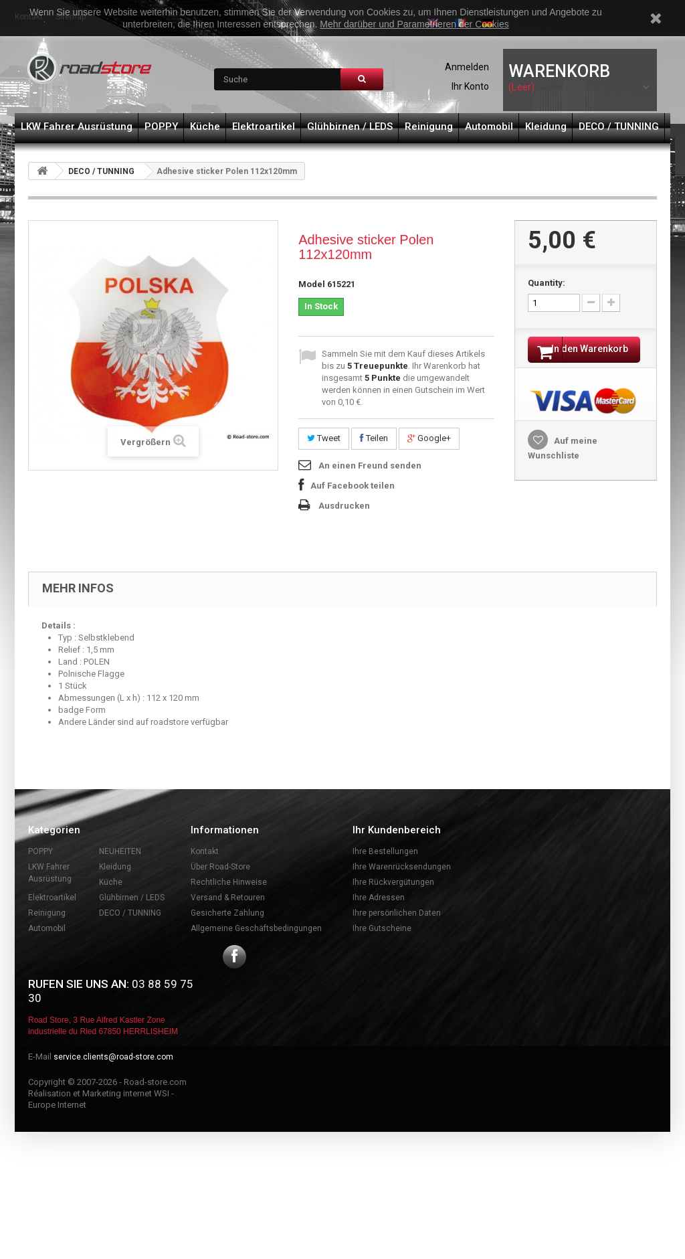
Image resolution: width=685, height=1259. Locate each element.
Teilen (374, 438)
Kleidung (546, 126)
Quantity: (546, 283)
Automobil (489, 126)
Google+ (429, 438)
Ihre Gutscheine (382, 928)
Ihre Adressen (379, 897)
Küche (205, 126)
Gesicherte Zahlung (227, 913)
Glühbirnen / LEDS (350, 126)
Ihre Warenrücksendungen (402, 866)
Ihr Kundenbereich (397, 830)
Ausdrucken (344, 506)
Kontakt (205, 851)
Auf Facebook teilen (352, 486)
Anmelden (467, 67)
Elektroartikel (263, 126)
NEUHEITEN (120, 851)
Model (311, 284)
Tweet (323, 438)
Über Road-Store (220, 866)
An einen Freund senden (369, 465)
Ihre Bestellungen (385, 851)
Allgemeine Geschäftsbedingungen (256, 928)
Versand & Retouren (228, 897)
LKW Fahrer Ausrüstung (76, 126)
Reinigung (429, 126)
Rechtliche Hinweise (229, 882)
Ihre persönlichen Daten (397, 913)
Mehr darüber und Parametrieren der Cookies (414, 24)
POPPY (161, 126)
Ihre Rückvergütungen (393, 882)
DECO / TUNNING (619, 126)
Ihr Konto (470, 86)
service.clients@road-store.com (113, 1057)
